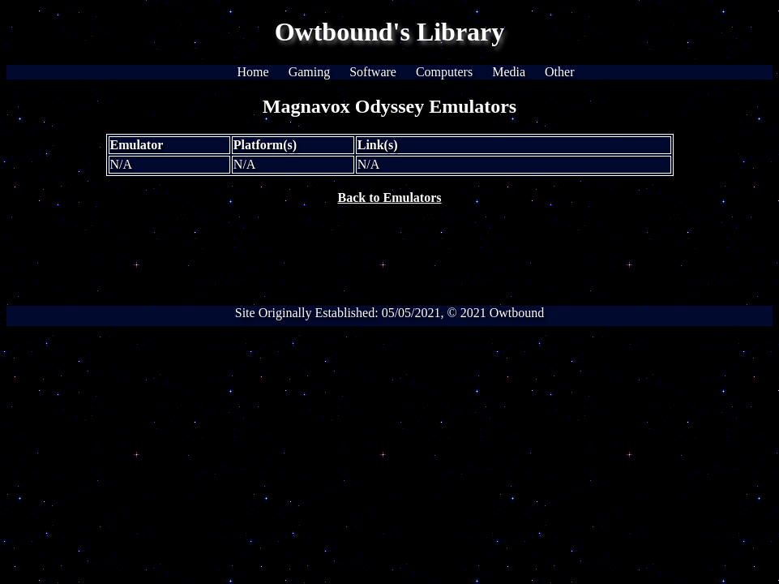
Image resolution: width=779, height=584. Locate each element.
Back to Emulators (390, 197)
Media (508, 72)
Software (372, 72)
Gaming (310, 72)
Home (253, 72)
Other (559, 72)
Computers (444, 72)
